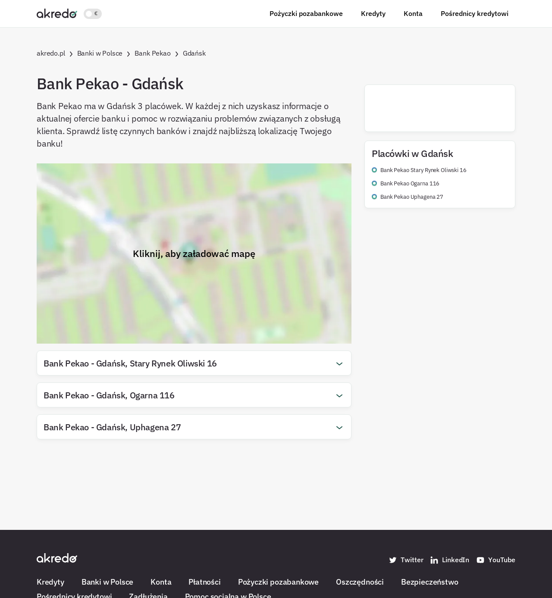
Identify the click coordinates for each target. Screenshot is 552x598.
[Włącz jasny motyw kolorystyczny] (93, 14)
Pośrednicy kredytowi (474, 13)
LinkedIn (449, 560)
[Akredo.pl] (57, 12)
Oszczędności (360, 581)
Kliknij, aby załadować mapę (194, 253)
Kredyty (373, 13)
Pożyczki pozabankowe (306, 13)
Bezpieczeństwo (429, 581)
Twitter (406, 560)
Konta (413, 13)
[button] (194, 363)
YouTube (495, 560)
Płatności (204, 581)
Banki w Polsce (107, 581)
